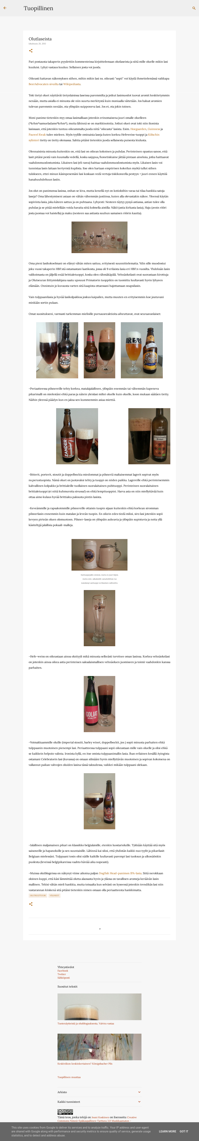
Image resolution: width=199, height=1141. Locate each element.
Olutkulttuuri (38, 895)
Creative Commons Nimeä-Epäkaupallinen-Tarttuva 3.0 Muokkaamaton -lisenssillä (97, 1121)
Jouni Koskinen (100, 1117)
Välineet (54, 895)
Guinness (154, 129)
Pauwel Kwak (37, 134)
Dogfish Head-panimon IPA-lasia (120, 873)
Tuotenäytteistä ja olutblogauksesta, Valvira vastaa (86, 1023)
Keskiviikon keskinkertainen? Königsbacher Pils (85, 1063)
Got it (184, 1131)
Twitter (62, 974)
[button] (31, 51)
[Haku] (194, 8)
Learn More (167, 1131)
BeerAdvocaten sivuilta (44, 84)
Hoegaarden (138, 129)
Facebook (63, 970)
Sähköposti (64, 977)
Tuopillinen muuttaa (69, 1077)
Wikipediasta (71, 84)
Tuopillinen (38, 8)
